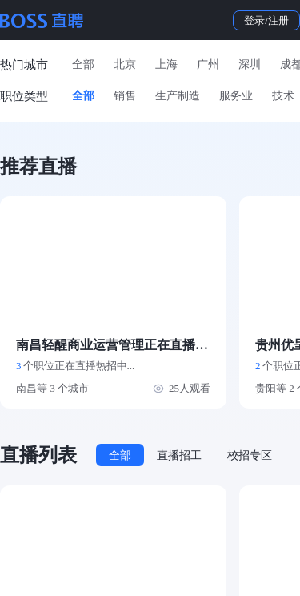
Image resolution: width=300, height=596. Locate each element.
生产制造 (177, 96)
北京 (125, 64)
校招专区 (249, 455)
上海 (166, 64)
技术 (283, 96)
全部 (83, 64)
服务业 (236, 96)
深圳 (249, 64)
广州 (208, 64)
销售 (125, 96)
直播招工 (179, 455)
